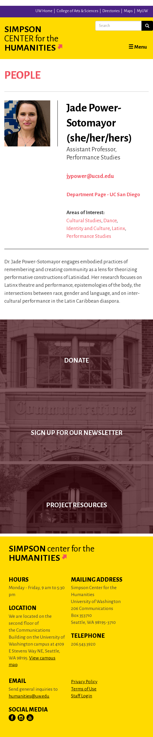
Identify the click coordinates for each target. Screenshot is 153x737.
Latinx (118, 228)
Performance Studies (88, 236)
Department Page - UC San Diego (103, 194)
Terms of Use (83, 688)
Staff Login (81, 695)
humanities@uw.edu (29, 696)
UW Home (44, 11)
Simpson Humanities (40, 38)
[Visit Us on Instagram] (21, 718)
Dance (110, 220)
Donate (76, 360)
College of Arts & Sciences (77, 11)
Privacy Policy (84, 681)
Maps (128, 11)
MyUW (142, 11)
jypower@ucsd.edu (90, 176)
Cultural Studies (83, 220)
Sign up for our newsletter (76, 432)
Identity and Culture (88, 228)
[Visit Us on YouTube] (30, 718)
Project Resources (76, 505)
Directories (111, 11)
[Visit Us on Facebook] (12, 718)
